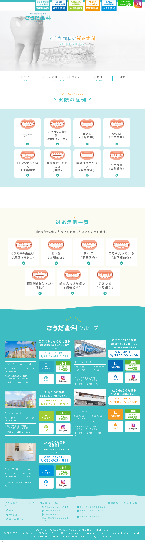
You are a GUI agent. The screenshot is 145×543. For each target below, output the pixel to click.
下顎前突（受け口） (53, 514)
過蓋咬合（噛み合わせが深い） (92, 512)
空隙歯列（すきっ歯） (90, 517)
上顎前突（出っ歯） (53, 511)
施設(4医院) (16, 519)
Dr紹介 (13, 514)
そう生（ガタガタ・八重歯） (57, 507)
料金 (122, 78)
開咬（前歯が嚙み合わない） (93, 507)
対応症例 (100, 78)
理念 (11, 510)
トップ (25, 78)
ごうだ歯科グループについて (62, 78)
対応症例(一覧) (49, 502)
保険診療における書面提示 (123, 504)
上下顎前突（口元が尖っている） (57, 519)
